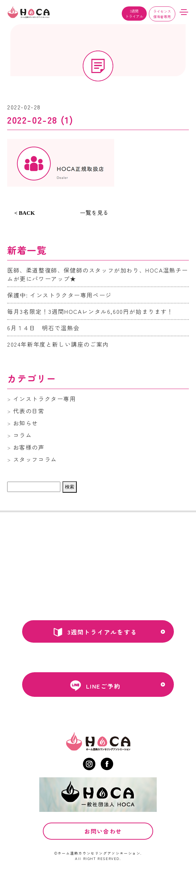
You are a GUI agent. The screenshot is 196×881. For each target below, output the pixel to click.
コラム (22, 435)
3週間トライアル (134, 13)
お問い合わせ (103, 841)
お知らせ (25, 423)
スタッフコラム (35, 459)
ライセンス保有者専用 (162, 14)
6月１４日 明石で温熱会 (43, 327)
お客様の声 (29, 447)
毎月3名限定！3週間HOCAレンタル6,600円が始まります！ (90, 311)
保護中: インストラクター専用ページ (59, 295)
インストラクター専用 (44, 398)
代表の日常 (29, 410)
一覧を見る (94, 212)
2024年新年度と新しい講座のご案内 (58, 344)
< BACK (24, 213)
